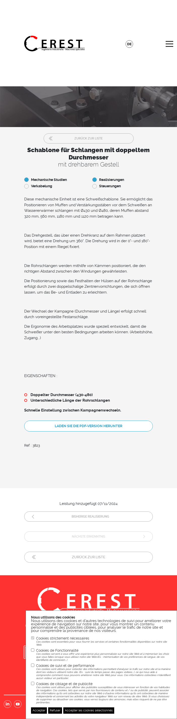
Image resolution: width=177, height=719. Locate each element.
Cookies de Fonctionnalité (104, 655)
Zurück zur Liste (88, 138)
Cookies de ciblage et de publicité (104, 693)
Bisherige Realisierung (90, 516)
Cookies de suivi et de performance (104, 672)
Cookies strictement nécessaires (104, 641)
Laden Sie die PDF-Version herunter (88, 426)
